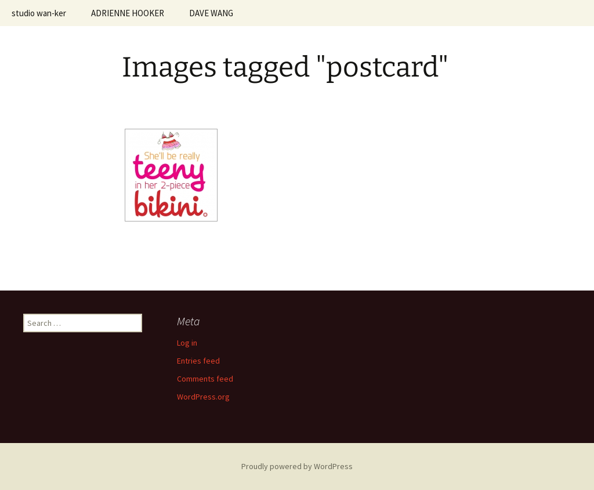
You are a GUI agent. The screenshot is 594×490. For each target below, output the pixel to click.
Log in (187, 342)
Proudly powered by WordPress (297, 466)
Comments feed (205, 378)
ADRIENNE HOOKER (127, 13)
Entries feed (198, 360)
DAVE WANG (211, 13)
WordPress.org (203, 396)
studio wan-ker (39, 13)
